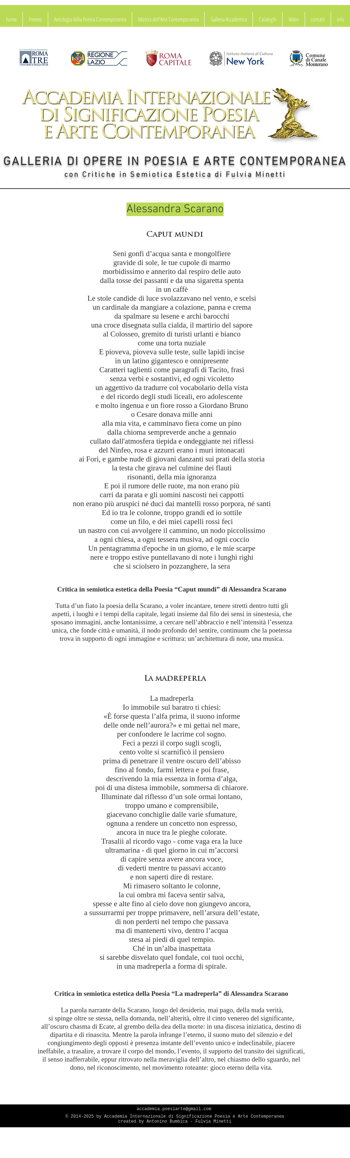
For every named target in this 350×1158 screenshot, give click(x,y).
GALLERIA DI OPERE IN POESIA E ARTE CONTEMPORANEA (174, 162)
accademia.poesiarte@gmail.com (174, 1109)
